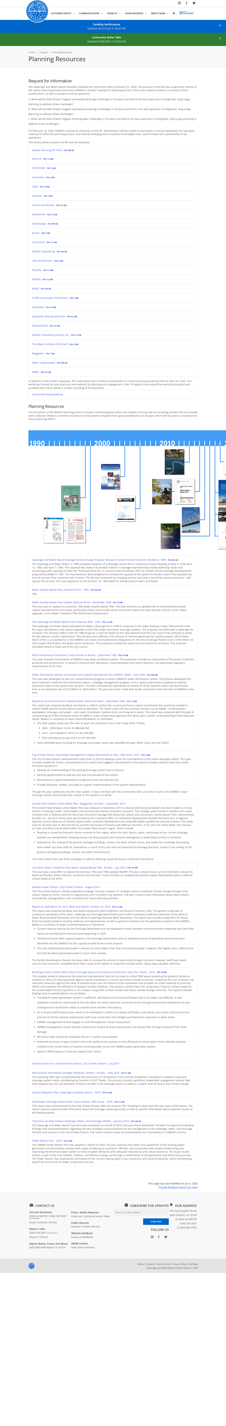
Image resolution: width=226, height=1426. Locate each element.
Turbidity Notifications (106, 24)
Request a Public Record (85, 1226)
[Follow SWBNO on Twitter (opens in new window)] (194, 3)
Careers (150, 1264)
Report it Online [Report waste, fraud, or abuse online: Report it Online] (56, 1247)
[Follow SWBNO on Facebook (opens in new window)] (186, 3)
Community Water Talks (106, 37)
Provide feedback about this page (178, 1187)
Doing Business (134, 13)
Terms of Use (163, 1264)
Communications (89, 13)
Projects (112, 13)
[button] (174, 13)
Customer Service (61, 13)
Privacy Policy (179, 1264)
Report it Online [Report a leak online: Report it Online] (38, 1237)
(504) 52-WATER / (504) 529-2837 (48, 1217)
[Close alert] (220, 25)
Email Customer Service (43, 1222)
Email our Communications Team (90, 1216)
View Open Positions (83, 1247)
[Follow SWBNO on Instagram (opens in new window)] (179, 3)
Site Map (193, 1264)
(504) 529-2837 (43, 1232)
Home (31, 52)
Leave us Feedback (82, 1237)
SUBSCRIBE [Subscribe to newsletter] (155, 1221)
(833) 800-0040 (37, 1247)
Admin (140, 1264)
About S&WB (158, 13)
